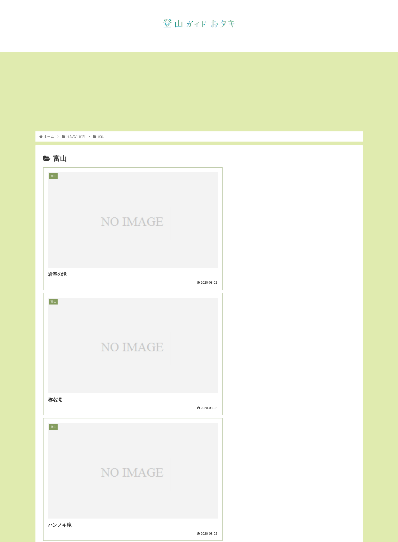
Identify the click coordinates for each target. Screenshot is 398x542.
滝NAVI (290, 526)
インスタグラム (314, 526)
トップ (252, 526)
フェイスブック (345, 526)
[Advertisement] (199, 91)
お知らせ (271, 526)
